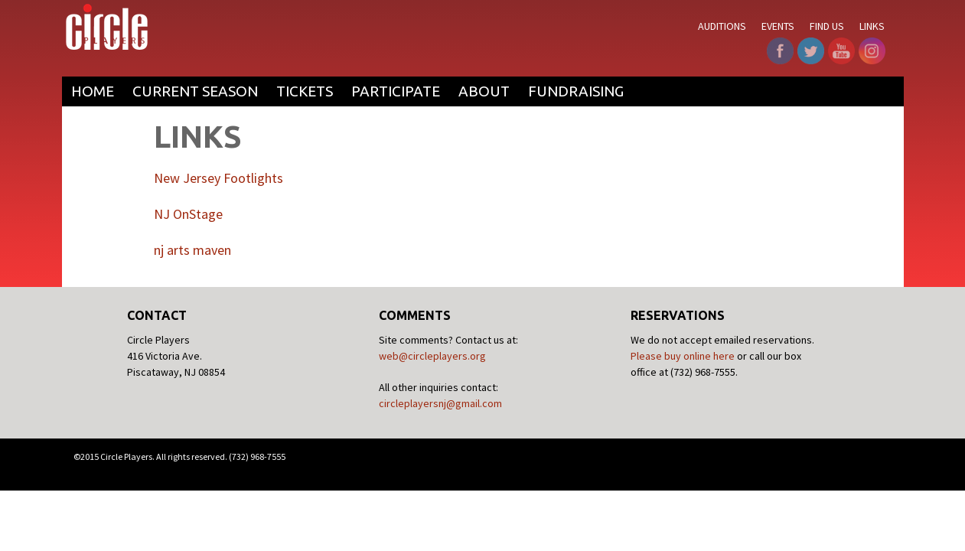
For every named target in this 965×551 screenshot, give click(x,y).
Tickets (304, 91)
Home (92, 91)
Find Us (827, 26)
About (484, 91)
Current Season (195, 91)
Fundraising (576, 91)
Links (872, 26)
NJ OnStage (188, 214)
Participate (395, 91)
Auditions (722, 26)
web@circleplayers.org (432, 356)
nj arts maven (192, 250)
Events (777, 26)
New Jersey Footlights (218, 178)
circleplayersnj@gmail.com (440, 403)
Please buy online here (683, 356)
